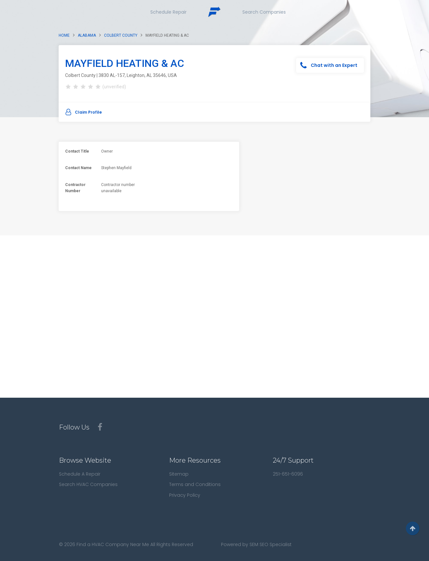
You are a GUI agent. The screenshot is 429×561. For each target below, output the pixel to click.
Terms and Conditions (195, 484)
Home (64, 35)
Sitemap (179, 474)
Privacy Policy (184, 495)
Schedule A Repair (79, 474)
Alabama (87, 35)
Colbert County (120, 35)
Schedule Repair (168, 12)
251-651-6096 (288, 474)
